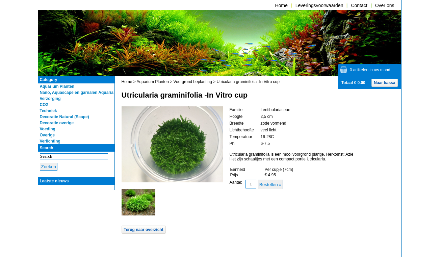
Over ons (384, 5)
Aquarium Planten (153, 81)
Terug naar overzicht (143, 229)
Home (281, 5)
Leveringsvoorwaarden (319, 5)
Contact (359, 5)
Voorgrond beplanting (193, 81)
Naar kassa (384, 82)
